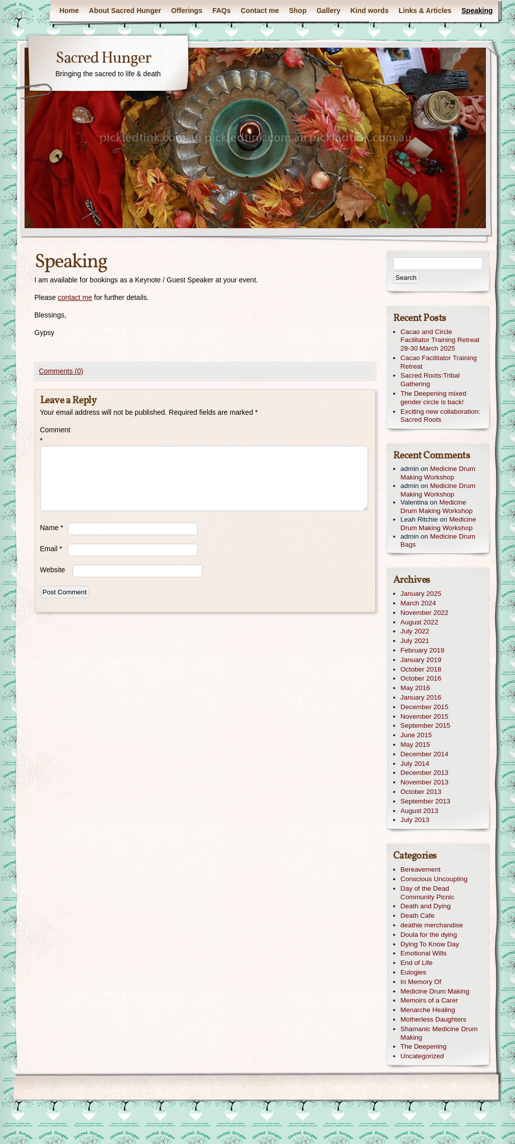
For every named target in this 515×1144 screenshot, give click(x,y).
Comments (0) (61, 371)
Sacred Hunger (103, 59)
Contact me (260, 11)
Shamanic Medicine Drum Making (439, 1033)
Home (69, 11)
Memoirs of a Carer (429, 1000)
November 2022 (425, 612)
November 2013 (425, 782)
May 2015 (415, 744)
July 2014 (415, 763)
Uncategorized (422, 1056)
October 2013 (421, 791)
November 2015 (425, 716)
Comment (54, 435)
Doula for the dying (429, 934)
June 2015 (416, 735)
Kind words (370, 11)
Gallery (328, 11)
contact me (75, 297)
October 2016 (421, 678)
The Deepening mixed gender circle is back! (433, 398)
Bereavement (421, 869)
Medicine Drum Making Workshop (438, 473)
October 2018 (421, 669)
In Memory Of (421, 982)
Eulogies (414, 972)
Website (52, 570)
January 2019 (421, 660)
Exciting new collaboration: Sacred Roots (440, 416)
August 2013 (419, 810)
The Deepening (424, 1046)
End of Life (417, 962)
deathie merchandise (432, 925)
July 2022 (415, 631)
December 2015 (425, 707)
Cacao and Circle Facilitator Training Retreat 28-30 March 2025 (440, 340)
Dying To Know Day (430, 944)
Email (51, 549)
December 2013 (425, 772)
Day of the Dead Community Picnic (428, 893)
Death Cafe (418, 915)
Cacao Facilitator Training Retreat (439, 362)
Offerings (186, 11)
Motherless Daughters (433, 1019)
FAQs (221, 11)
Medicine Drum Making (435, 991)
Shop (297, 11)
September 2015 (425, 725)
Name (52, 528)
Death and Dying (426, 906)
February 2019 (422, 650)
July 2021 (415, 640)
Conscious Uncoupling (434, 879)
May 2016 (415, 688)
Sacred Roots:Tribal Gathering (430, 380)
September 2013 (425, 801)
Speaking (476, 11)
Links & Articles (425, 11)
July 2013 (415, 820)
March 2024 (418, 603)
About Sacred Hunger (125, 11)
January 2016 (421, 697)
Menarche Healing (428, 1010)
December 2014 (425, 754)
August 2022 (419, 622)
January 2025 (421, 593)
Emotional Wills (424, 953)
